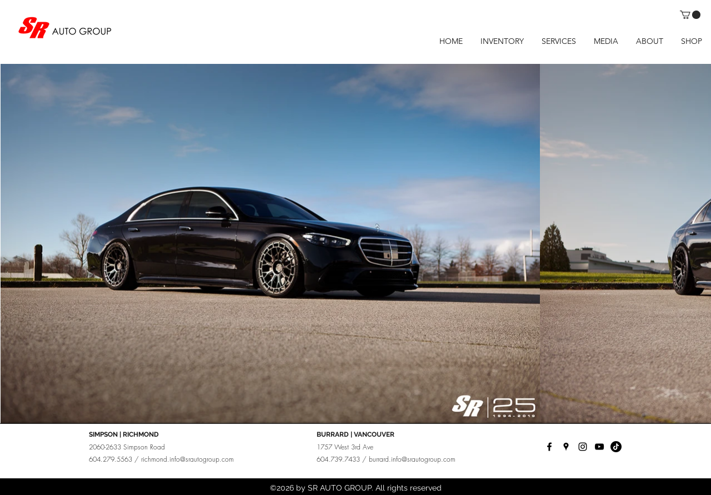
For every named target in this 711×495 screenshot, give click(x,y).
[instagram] (582, 446)
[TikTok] (616, 446)
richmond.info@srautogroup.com (187, 459)
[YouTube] (599, 446)
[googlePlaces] (566, 446)
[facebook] (549, 446)
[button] (690, 15)
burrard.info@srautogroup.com (412, 459)
